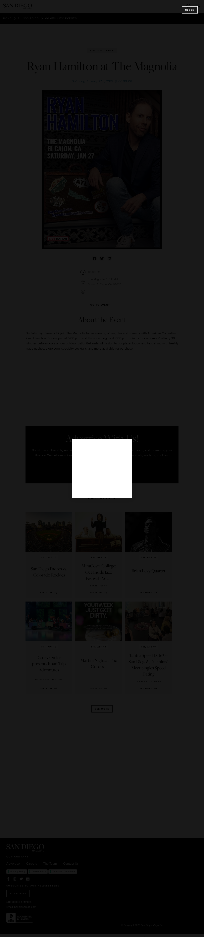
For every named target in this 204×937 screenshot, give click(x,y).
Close (189, 10)
